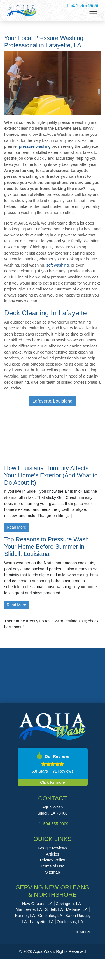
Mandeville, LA (28, 909)
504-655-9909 (82, 5)
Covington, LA (68, 903)
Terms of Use (52, 866)
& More (84, 932)
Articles (52, 854)
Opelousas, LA (70, 921)
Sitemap (52, 872)
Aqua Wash (52, 807)
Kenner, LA (25, 915)
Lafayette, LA (42, 921)
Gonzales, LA (50, 915)
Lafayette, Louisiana (52, 401)
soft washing (57, 265)
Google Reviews (52, 848)
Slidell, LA (54, 909)
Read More (16, 527)
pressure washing (35, 146)
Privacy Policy (52, 860)
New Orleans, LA (37, 903)
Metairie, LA (77, 909)
